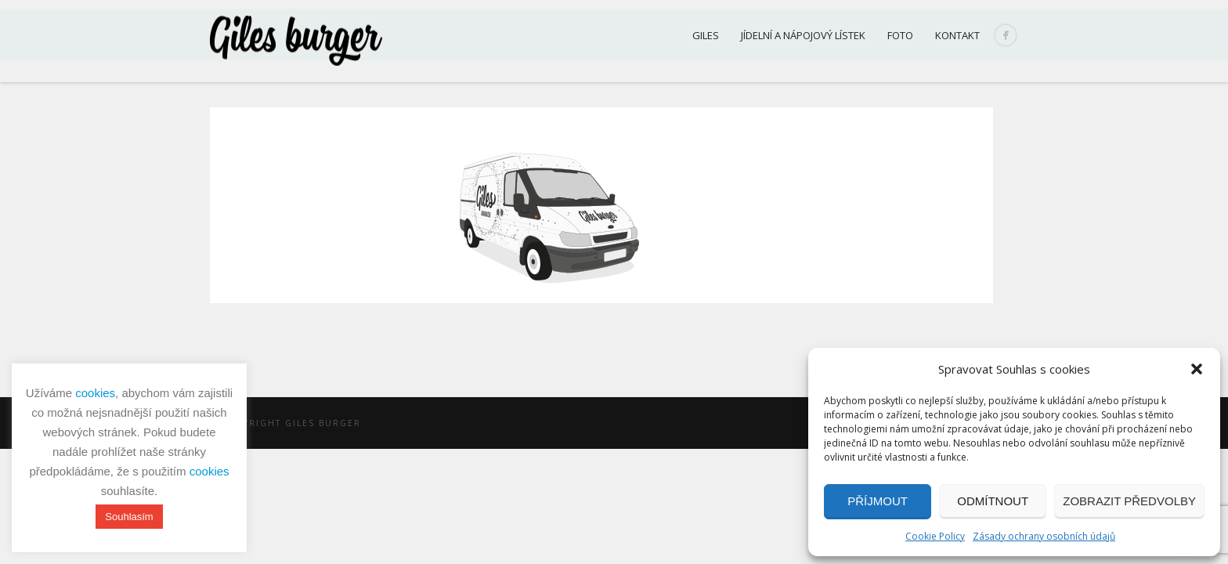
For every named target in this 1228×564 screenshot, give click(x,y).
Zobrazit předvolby (1129, 501)
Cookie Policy (935, 536)
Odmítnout (992, 501)
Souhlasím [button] (129, 516)
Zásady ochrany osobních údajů (1044, 536)
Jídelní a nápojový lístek (803, 35)
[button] (1197, 369)
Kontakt (957, 35)
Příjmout (877, 501)
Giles (705, 35)
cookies (95, 393)
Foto (900, 35)
